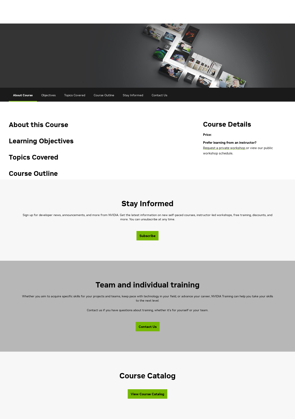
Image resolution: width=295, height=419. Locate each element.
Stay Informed (133, 95)
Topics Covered (74, 95)
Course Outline (104, 95)
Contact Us (159, 95)
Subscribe (147, 236)
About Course (23, 95)
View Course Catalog (147, 394)
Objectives (48, 95)
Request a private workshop (224, 148)
